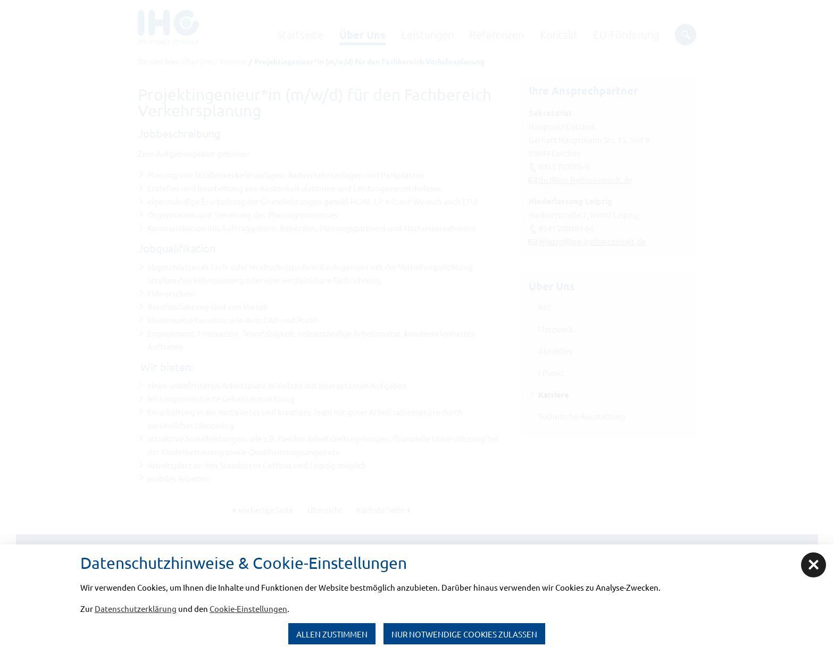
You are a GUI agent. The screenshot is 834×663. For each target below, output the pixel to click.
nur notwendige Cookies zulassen (464, 634)
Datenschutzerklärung (136, 608)
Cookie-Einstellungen (248, 608)
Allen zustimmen (332, 634)
